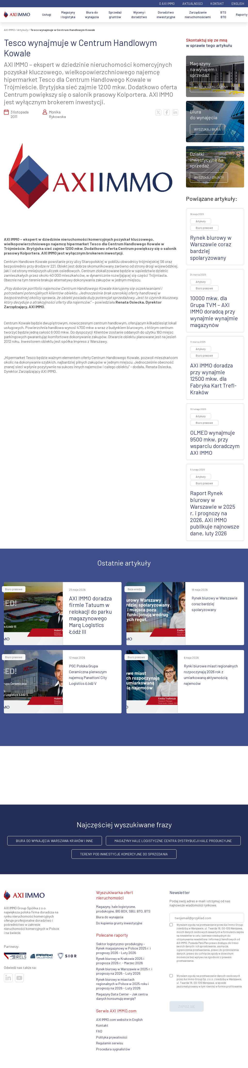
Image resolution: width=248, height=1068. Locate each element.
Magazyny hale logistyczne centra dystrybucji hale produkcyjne (173, 841)
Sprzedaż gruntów (115, 14)
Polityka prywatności (111, 1037)
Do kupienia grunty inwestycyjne (119, 923)
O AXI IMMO (167, 4)
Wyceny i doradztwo (139, 14)
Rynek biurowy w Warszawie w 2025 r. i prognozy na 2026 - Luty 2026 (124, 971)
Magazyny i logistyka (68, 14)
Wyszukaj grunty (209, 177)
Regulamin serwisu (109, 1043)
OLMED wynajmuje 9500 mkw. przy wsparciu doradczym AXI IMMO (215, 442)
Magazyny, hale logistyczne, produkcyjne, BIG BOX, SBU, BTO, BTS (123, 908)
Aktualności (192, 4)
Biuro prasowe (204, 227)
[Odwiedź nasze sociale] (8, 977)
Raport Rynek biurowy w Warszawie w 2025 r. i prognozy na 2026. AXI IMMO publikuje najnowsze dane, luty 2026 (214, 513)
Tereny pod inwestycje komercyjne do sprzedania (124, 854)
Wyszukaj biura (207, 129)
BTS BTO (223, 14)
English (238, 4)
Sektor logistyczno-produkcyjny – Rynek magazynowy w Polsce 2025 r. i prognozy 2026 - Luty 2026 (123, 948)
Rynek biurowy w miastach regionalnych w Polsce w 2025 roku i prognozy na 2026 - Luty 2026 (122, 983)
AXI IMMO (9, 29)
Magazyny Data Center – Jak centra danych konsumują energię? (122, 996)
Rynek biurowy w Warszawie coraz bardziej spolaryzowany (211, 247)
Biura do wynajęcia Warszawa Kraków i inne (54, 841)
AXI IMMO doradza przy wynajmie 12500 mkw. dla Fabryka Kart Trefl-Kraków (213, 378)
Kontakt (217, 4)
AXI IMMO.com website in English (119, 1019)
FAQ (99, 1031)
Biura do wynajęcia (92, 14)
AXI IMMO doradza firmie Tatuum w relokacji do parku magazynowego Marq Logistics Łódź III (90, 615)
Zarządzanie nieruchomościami (198, 14)
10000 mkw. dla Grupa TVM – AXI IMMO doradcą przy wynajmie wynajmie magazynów (214, 311)
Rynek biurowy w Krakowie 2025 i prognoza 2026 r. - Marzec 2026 (120, 960)
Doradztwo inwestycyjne (166, 14)
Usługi (46, 14)
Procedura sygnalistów (113, 1049)
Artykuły (22, 29)
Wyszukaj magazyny (211, 87)
